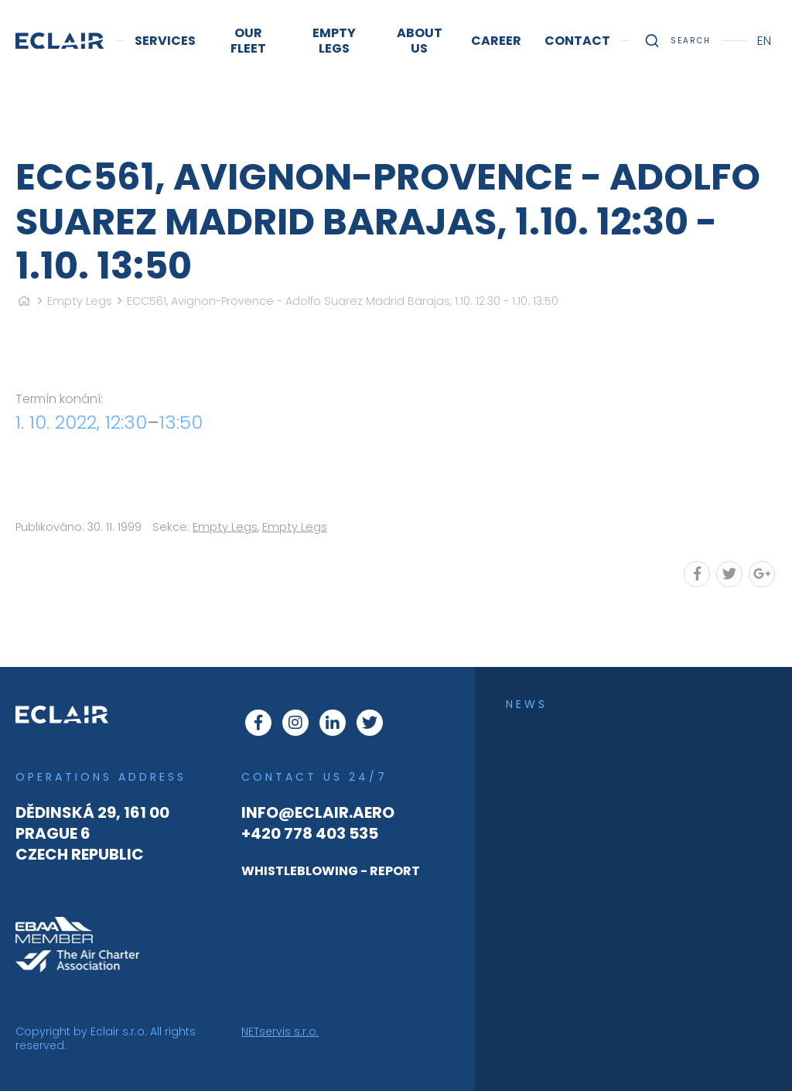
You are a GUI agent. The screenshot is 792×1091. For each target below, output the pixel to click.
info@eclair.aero (317, 812)
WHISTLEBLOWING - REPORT (330, 871)
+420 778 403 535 (309, 833)
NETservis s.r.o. (280, 1031)
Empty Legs (79, 301)
